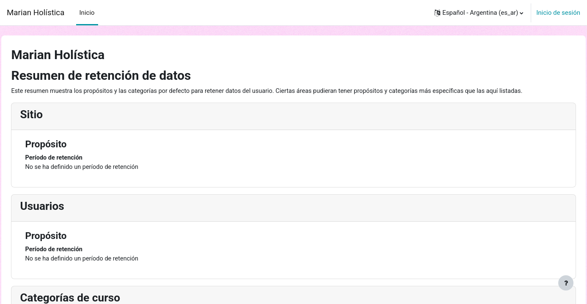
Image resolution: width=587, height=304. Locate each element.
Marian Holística (35, 12)
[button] (478, 12)
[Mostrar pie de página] (565, 282)
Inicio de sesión (558, 12)
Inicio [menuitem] (87, 12)
